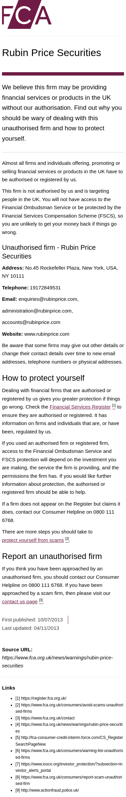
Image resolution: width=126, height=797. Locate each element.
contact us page (22, 601)
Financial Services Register (83, 407)
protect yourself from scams (35, 540)
